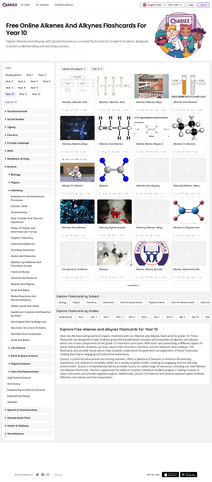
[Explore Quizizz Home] (9, 5)
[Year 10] (97, 69)
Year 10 (10, 94)
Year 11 (23, 94)
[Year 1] (81, 317)
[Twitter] (37, 474)
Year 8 (21, 87)
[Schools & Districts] (63, 4)
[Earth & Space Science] (131, 302)
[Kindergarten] (65, 317)
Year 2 (42, 74)
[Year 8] (169, 317)
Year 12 (36, 94)
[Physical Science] (156, 302)
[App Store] (170, 474)
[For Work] (25, 4)
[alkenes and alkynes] (74, 69)
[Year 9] (182, 317)
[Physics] (76, 302)
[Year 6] (144, 317)
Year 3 (9, 81)
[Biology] (62, 302)
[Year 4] (119, 317)
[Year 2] (94, 317)
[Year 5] (131, 317)
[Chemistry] (91, 302)
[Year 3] (106, 317)
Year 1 (29, 74)
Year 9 (34, 87)
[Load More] (133, 285)
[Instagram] (48, 474)
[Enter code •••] (174, 4)
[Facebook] (42, 474)
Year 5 (34, 81)
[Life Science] (108, 302)
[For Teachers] (42, 4)
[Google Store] (188, 474)
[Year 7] (157, 317)
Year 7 (9, 87)
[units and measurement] (182, 302)
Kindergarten (13, 74)
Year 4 (21, 81)
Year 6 (46, 81)
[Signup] (203, 4)
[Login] (191, 4)
